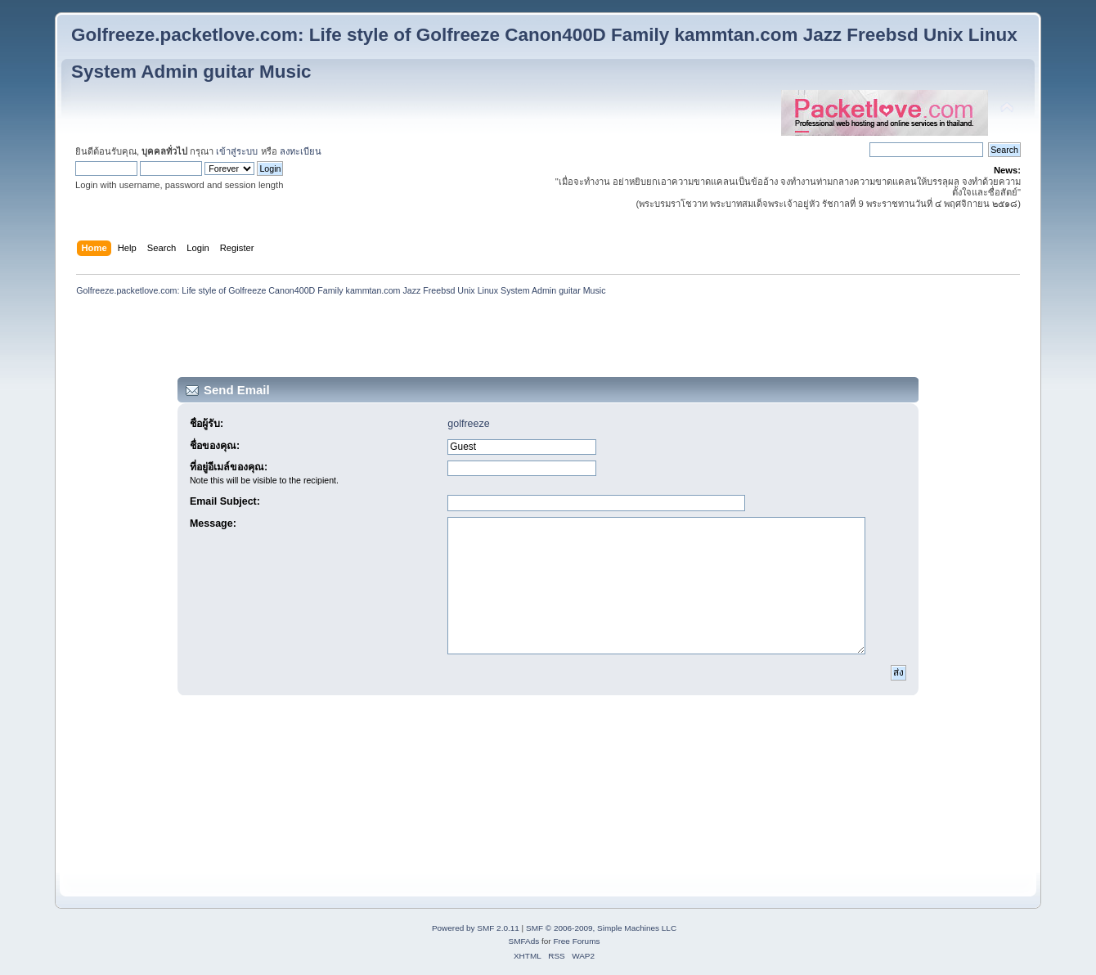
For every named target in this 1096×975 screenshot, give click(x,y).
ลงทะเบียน (300, 151)
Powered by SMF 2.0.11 (475, 927)
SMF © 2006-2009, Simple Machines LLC (601, 927)
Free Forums (576, 941)
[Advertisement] (548, 339)
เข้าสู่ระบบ (237, 151)
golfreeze (468, 423)
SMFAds (524, 941)
